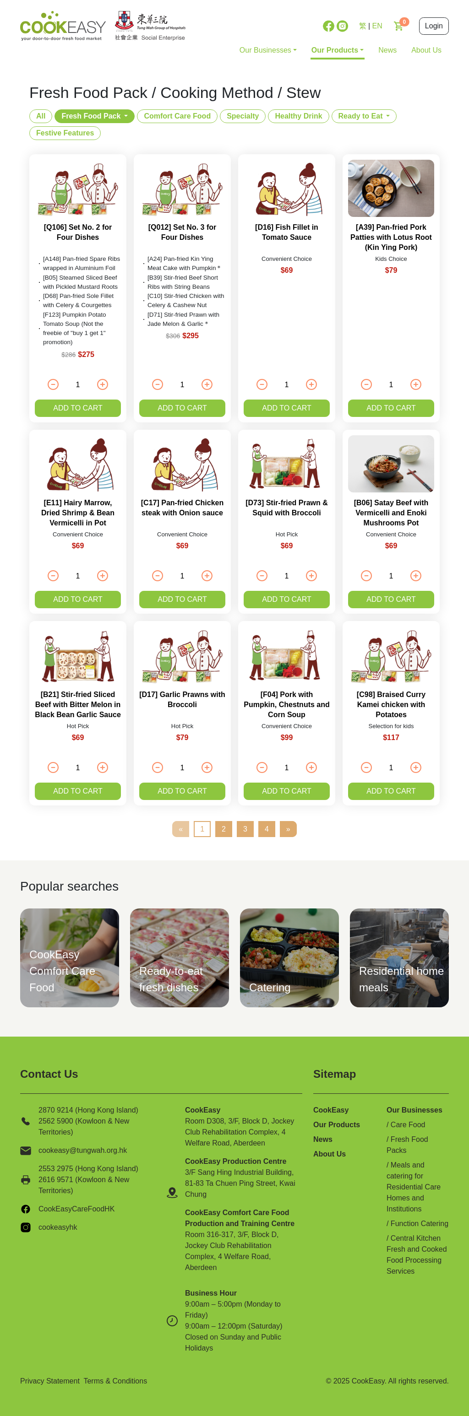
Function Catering (419, 1223)
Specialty (243, 116)
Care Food (408, 1125)
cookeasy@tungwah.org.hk (82, 1150)
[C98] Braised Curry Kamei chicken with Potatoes (391, 705)
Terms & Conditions (115, 1381)
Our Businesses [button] (265, 50)
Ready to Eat (360, 116)
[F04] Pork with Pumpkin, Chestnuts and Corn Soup (287, 705)
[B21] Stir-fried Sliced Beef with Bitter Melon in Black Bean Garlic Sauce (78, 705)
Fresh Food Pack (90, 116)
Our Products (336, 1125)
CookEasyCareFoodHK (76, 1209)
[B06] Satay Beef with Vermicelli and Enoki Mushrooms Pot (391, 513)
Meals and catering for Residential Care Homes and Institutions (414, 1187)
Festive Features (65, 133)
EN (377, 26)
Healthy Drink (298, 116)
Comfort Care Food (177, 116)
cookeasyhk (57, 1227)
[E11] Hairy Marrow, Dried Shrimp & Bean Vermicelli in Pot (78, 513)
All (40, 116)
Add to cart (78, 408)
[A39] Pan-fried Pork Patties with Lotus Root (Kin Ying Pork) (391, 237)
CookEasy (331, 1110)
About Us (426, 50)
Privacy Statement (50, 1381)
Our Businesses (414, 1110)
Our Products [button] (334, 50)
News (387, 50)
